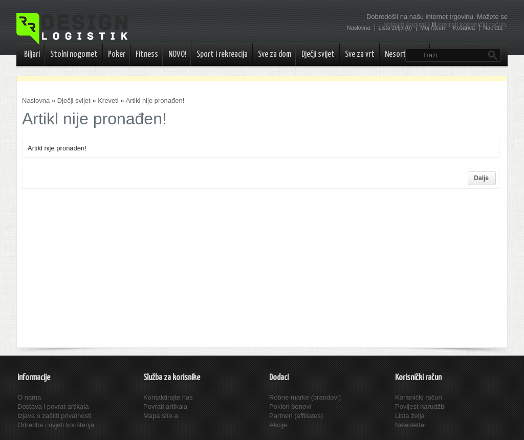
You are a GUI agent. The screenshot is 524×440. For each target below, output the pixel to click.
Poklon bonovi (290, 406)
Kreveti (108, 100)
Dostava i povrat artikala (53, 406)
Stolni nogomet (74, 54)
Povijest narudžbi (420, 406)
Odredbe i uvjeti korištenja (55, 425)
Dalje (481, 178)
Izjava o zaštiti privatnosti (54, 416)
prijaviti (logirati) (406, 24)
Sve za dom (274, 54)
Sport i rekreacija (222, 54)
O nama (29, 397)
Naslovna (36, 100)
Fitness (147, 54)
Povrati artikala (165, 406)
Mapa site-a (160, 416)
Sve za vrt (360, 54)
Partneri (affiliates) (296, 416)
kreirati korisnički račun (472, 24)
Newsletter (410, 425)
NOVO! (177, 54)
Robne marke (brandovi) (305, 397)
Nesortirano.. (405, 54)
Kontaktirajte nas (168, 397)
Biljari (32, 54)
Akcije (278, 425)
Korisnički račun (418, 397)
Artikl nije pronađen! (154, 100)
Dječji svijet (318, 54)
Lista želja (410, 416)
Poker (116, 54)
